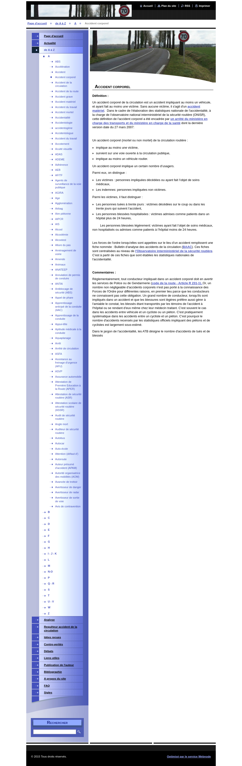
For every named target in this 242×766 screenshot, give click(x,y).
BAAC (187, 247)
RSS (187, 5)
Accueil (148, 5)
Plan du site (168, 5)
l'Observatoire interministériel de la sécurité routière (173, 251)
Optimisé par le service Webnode (189, 756)
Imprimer (204, 5)
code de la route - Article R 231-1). (177, 283)
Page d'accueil (37, 23)
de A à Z (60, 23)
